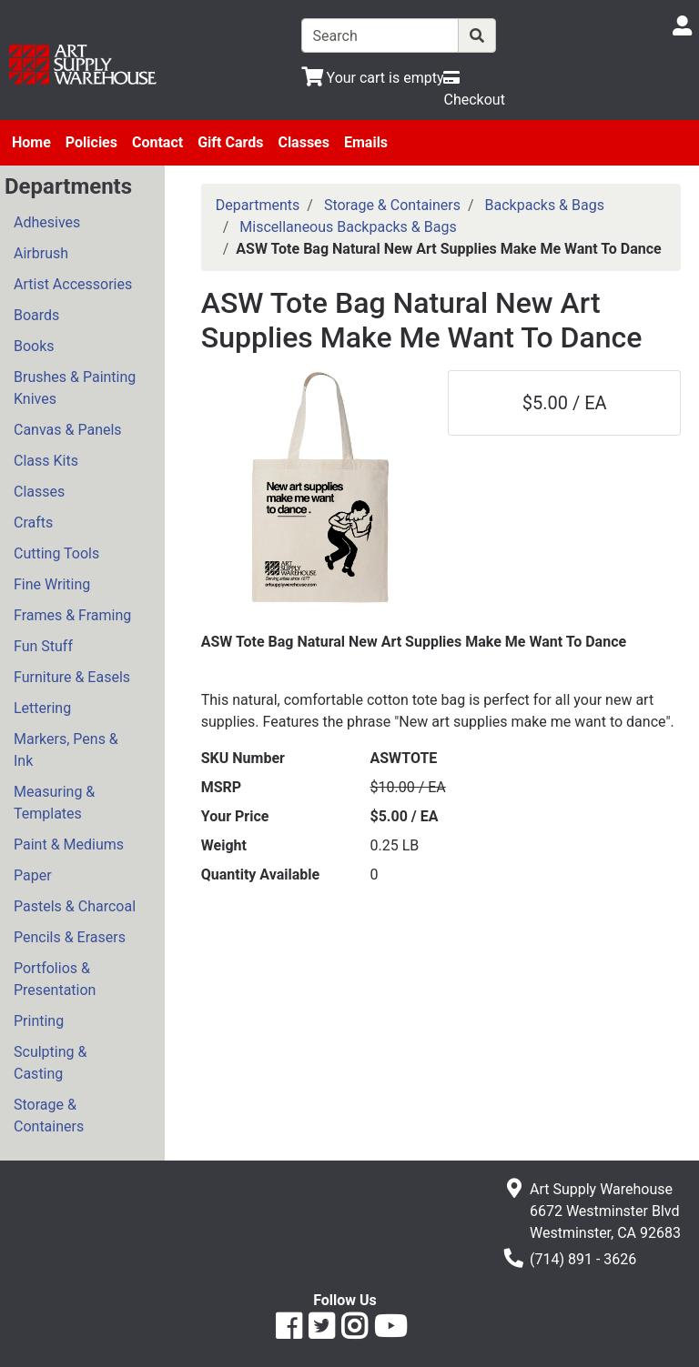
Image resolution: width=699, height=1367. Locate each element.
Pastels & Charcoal (75, 906)
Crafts (33, 522)
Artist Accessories (73, 284)
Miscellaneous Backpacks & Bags (347, 227)
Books (34, 346)
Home (31, 142)
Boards (36, 315)
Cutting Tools (56, 553)
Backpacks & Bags (544, 205)
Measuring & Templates (54, 802)
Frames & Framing (72, 615)
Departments (258, 205)
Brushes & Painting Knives (75, 387)
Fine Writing (52, 584)
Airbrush (41, 253)
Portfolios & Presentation (55, 979)
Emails (366, 142)
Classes (303, 142)
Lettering (42, 708)
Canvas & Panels (68, 429)
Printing (39, 1021)
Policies (91, 142)
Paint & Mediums (69, 844)
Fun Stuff (43, 646)
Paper (33, 875)
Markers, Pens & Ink (66, 749)
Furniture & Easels (72, 677)
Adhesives (47, 222)
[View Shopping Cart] (372, 77)
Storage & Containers (49, 1115)
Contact (157, 142)
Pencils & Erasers (70, 937)
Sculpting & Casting (50, 1062)
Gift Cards (230, 142)
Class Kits (46, 460)
